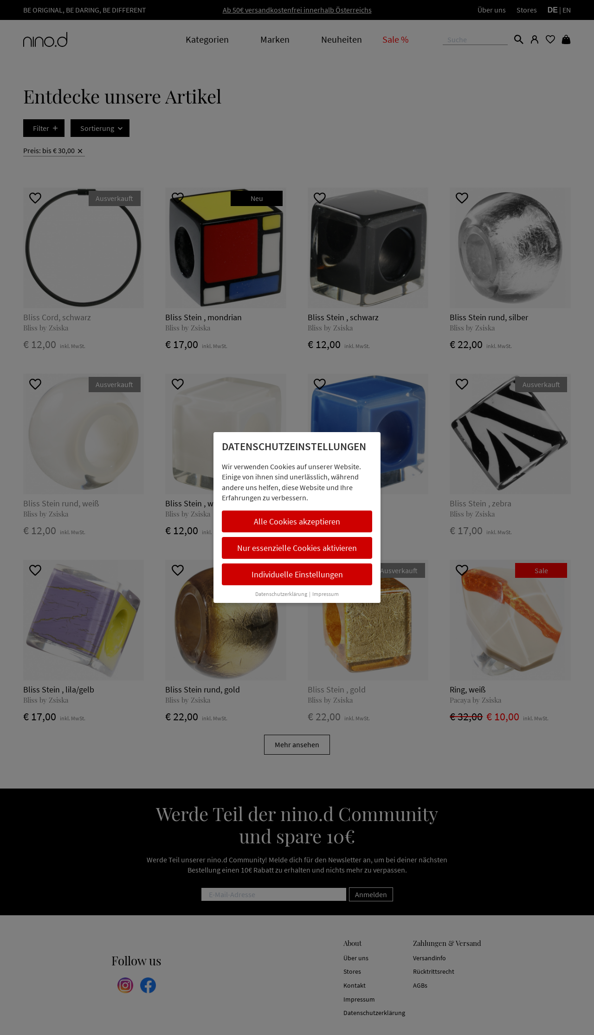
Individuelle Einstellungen (297, 574)
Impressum (325, 593)
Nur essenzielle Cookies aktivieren (297, 548)
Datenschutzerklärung (281, 593)
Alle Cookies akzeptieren (297, 521)
